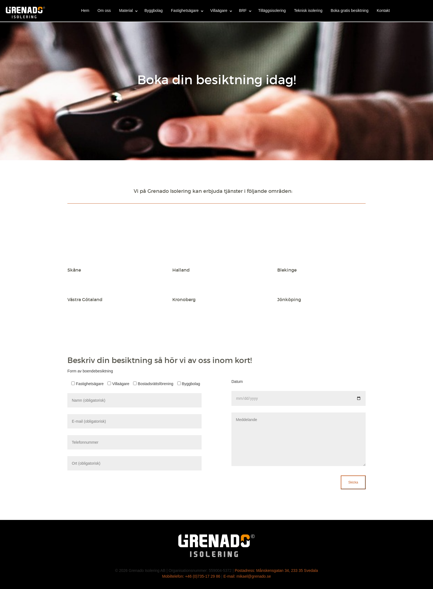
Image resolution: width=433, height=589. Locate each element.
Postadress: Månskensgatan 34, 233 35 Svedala (276, 570)
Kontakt (383, 10)
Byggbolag (153, 10)
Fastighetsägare (185, 10)
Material (126, 10)
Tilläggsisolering (272, 10)
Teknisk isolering (308, 10)
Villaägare (218, 10)
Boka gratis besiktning (349, 10)
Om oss (104, 10)
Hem (85, 10)
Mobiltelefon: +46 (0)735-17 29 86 (191, 576)
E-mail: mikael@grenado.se (247, 576)
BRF (243, 10)
